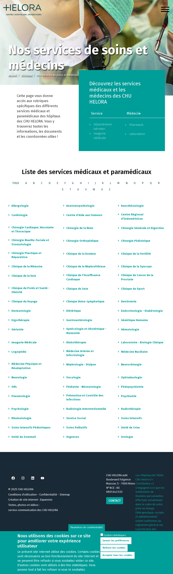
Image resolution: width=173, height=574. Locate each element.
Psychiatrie (128, 396)
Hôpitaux (26, 75)
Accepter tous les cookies (117, 558)
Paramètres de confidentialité (86, 531)
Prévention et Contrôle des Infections (84, 397)
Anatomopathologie (80, 205)
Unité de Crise (130, 427)
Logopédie (18, 351)
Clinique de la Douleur (81, 253)
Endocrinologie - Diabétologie (142, 310)
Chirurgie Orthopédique (82, 240)
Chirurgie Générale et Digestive (142, 228)
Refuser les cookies (114, 551)
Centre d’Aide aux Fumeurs (84, 215)
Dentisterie (128, 301)
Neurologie (19, 377)
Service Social (76, 418)
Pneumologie (20, 396)
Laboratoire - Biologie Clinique (142, 342)
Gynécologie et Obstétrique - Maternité (86, 331)
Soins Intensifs (131, 418)
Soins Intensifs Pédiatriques (31, 427)
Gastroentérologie (79, 320)
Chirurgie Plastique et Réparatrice (26, 255)
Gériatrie (17, 329)
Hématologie (130, 329)
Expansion (46, 499)
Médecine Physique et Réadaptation (26, 366)
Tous (15, 183)
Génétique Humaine (134, 320)
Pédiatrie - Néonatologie (83, 386)
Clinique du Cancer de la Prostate (137, 277)
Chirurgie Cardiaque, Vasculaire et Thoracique (32, 229)
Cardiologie (19, 215)
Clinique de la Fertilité (136, 253)
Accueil (12, 75)
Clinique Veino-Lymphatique (85, 301)
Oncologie (73, 377)
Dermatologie (21, 310)
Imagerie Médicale (24, 342)
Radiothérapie (131, 408)
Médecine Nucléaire (134, 351)
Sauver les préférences (116, 544)
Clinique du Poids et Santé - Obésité (30, 290)
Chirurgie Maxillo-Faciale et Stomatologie (30, 242)
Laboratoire (137, 134)
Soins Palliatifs (76, 427)
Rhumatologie (21, 418)
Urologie (127, 436)
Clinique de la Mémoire (26, 266)
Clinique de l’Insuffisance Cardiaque (83, 277)
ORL (14, 386)
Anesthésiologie (132, 205)
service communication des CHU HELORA (33, 510)
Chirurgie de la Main (79, 228)
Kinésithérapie (76, 342)
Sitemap (65, 494)
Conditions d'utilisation (22, 494)
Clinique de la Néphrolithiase (85, 266)
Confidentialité (48, 494)
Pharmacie (136, 125)
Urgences (72, 436)
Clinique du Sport (133, 288)
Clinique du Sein (77, 288)
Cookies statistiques (115, 539)
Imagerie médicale (100, 136)
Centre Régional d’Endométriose (132, 216)
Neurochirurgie (131, 364)
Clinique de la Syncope (136, 266)
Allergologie (20, 205)
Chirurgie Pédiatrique (135, 240)
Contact (114, 500)
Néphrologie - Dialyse (81, 364)
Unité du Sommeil (23, 436)
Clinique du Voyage (24, 301)
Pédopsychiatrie (132, 386)
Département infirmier (103, 127)
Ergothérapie (20, 320)
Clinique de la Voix (23, 275)
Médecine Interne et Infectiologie (80, 353)
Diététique (73, 310)
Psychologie (20, 408)
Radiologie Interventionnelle (86, 408)
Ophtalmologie (131, 377)
